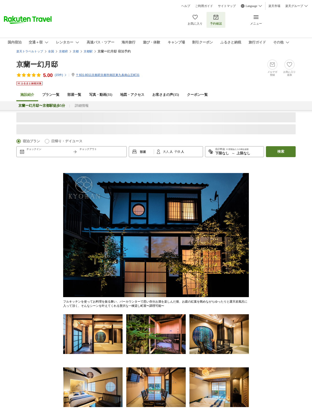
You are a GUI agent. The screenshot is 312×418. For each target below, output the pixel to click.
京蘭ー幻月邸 (37, 64)
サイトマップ (227, 6)
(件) (61, 74)
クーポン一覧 (197, 95)
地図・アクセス (132, 95)
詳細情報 (82, 105)
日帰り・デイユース (66, 141)
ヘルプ (185, 6)
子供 (177, 151)
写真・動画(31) (100, 95)
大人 (166, 151)
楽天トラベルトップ (29, 51)
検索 (280, 151)
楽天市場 (274, 6)
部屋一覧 (74, 95)
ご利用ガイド (204, 6)
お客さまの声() (165, 95)
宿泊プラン (31, 141)
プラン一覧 (50, 95)
